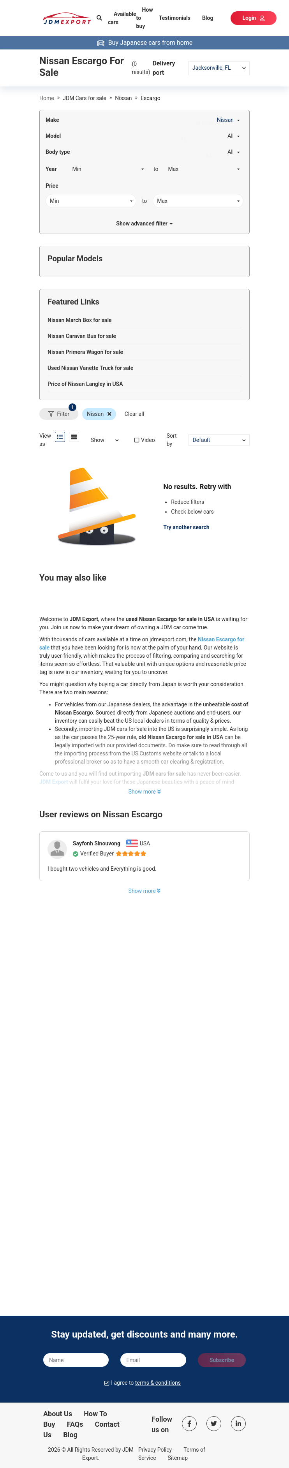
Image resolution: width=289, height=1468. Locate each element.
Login (253, 18)
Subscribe (222, 1360)
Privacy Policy (155, 1450)
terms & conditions (158, 1383)
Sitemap (178, 1458)
